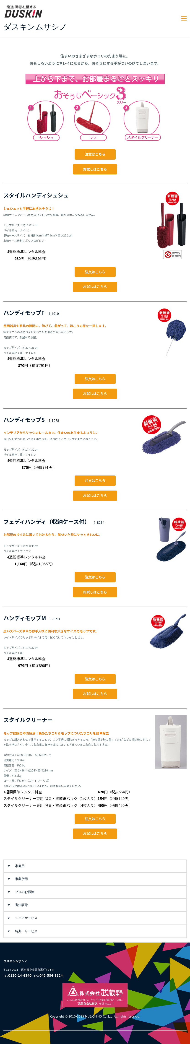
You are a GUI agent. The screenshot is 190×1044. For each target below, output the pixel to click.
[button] (95, 866)
